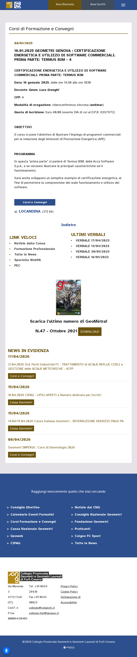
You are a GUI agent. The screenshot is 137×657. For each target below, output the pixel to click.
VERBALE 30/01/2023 (93, 251)
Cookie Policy (69, 592)
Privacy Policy (69, 586)
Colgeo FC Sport (88, 536)
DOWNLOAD (89, 332)
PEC (17, 265)
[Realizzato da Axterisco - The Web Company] (68, 647)
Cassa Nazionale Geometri (31, 529)
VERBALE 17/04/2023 (93, 240)
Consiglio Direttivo (25, 507)
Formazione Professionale (34, 249)
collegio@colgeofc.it (42, 608)
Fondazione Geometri (91, 522)
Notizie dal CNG (87, 507)
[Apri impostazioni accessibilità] (6, 650)
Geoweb (17, 536)
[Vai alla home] (9, 5)
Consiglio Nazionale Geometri (98, 514)
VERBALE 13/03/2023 (92, 246)
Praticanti (82, 529)
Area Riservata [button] (65, 4)
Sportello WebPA (27, 260)
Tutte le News (25, 254)
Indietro (68, 225)
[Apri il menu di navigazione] (121, 5)
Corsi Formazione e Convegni (33, 522)
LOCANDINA (27, 211)
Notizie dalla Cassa (29, 243)
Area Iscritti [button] (97, 4)
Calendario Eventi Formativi (32, 514)
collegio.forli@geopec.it (44, 613)
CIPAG (15, 543)
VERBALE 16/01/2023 (92, 257)
